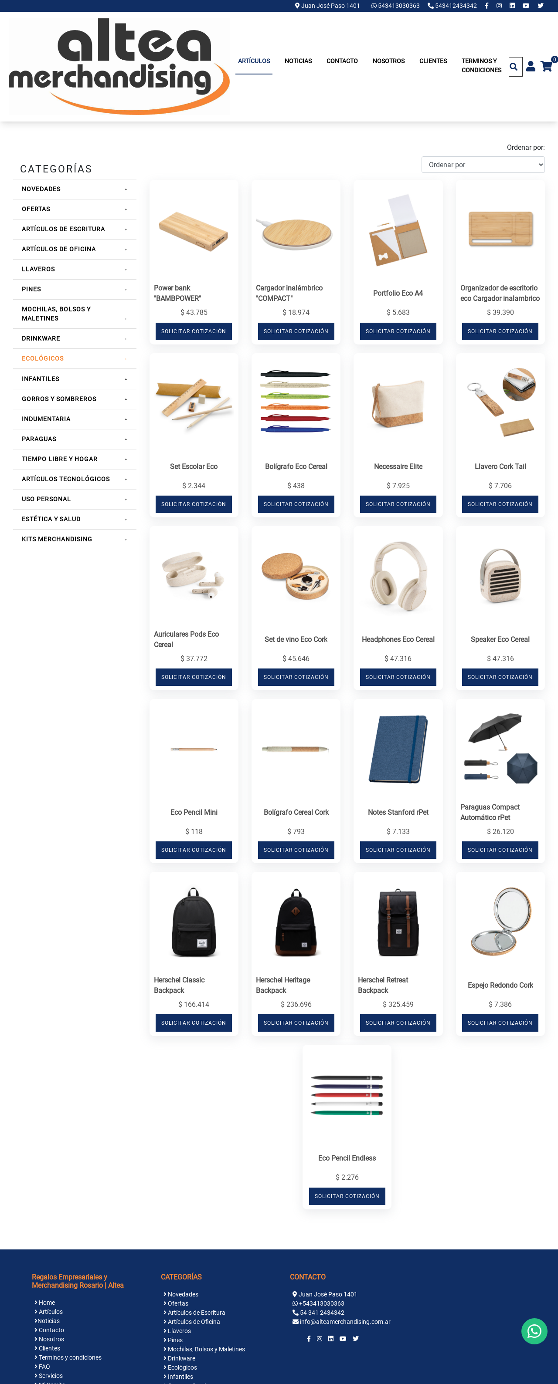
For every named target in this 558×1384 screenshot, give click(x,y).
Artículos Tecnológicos (66, 479)
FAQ (42, 1366)
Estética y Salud (51, 519)
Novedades (41, 189)
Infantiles (40, 378)
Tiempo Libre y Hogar (60, 459)
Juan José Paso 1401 (327, 5)
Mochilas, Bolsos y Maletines (204, 1349)
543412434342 (453, 5)
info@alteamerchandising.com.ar (345, 1321)
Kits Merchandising (57, 539)
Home (44, 1302)
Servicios (48, 1375)
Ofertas (36, 209)
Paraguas (39, 438)
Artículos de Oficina (59, 249)
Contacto (342, 60)
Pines (31, 289)
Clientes (433, 60)
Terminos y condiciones (481, 65)
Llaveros (38, 269)
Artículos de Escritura (63, 229)
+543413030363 (321, 1303)
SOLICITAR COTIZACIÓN (193, 331)
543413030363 (396, 5)
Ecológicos (43, 358)
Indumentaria (46, 418)
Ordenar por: (526, 147)
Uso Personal (46, 499)
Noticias (298, 60)
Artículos (254, 60)
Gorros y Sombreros (59, 398)
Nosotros (389, 60)
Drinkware (41, 338)
